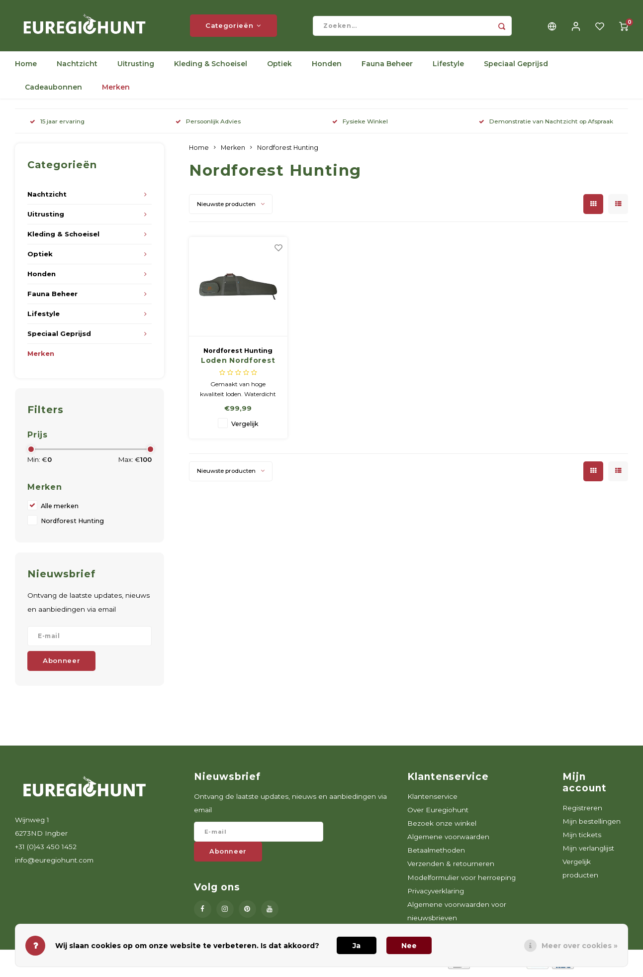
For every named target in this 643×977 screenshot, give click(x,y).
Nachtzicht (77, 67)
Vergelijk (245, 427)
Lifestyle (448, 67)
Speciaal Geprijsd (516, 67)
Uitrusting (135, 67)
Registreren (582, 811)
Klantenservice (432, 799)
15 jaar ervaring (57, 124)
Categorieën (233, 27)
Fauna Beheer (387, 67)
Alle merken (60, 509)
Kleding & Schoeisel (210, 67)
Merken (116, 90)
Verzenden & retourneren (450, 867)
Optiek (279, 67)
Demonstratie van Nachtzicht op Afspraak (546, 124)
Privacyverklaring (435, 894)
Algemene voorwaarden (448, 840)
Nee (409, 945)
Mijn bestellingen (591, 824)
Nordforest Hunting (72, 524)
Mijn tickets (581, 838)
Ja (357, 945)
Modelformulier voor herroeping (461, 880)
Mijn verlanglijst (588, 852)
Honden (327, 67)
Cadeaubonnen (53, 90)
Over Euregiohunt (437, 813)
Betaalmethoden (436, 854)
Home (26, 67)
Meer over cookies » (580, 945)
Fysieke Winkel (360, 124)
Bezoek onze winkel (441, 827)
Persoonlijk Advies (208, 124)
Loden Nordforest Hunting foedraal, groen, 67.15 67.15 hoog (238, 364)
